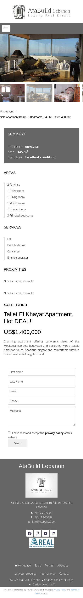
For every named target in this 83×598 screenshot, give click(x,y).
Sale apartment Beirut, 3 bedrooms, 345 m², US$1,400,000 (35, 117)
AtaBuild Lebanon (41, 466)
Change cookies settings (58, 580)
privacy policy (54, 433)
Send (17, 443)
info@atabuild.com (44, 521)
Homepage (41, 11)
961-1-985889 (44, 517)
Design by (43, 584)
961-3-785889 (44, 513)
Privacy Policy (59, 589)
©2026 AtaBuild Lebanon (25, 580)
